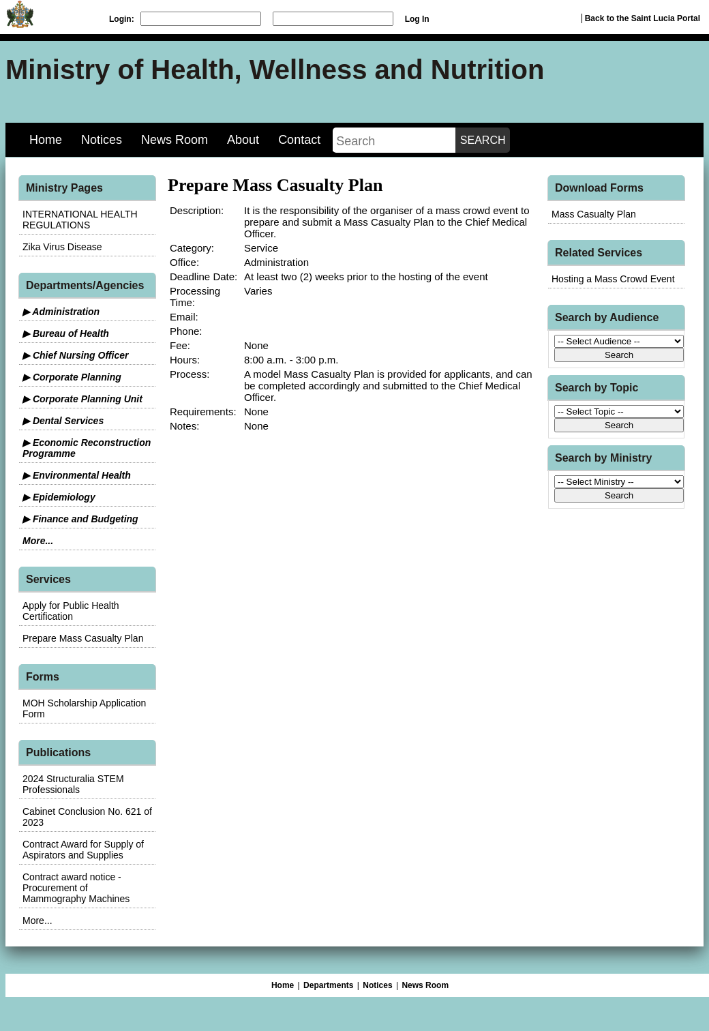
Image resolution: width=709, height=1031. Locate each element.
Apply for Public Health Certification (70, 611)
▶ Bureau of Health (65, 333)
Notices (101, 140)
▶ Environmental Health (76, 475)
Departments (328, 985)
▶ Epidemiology (58, 497)
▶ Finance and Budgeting (80, 518)
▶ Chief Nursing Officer (75, 355)
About (243, 140)
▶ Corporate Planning (71, 377)
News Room (174, 140)
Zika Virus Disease (62, 246)
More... (37, 540)
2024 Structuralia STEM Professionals (73, 784)
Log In (417, 19)
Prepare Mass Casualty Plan (82, 638)
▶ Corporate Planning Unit (82, 398)
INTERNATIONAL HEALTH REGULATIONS (80, 219)
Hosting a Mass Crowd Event (613, 278)
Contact (299, 140)
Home (45, 140)
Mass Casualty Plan (594, 214)
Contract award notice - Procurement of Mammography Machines (76, 887)
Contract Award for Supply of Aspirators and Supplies (83, 850)
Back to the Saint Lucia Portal (642, 18)
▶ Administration (61, 311)
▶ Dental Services (63, 420)
